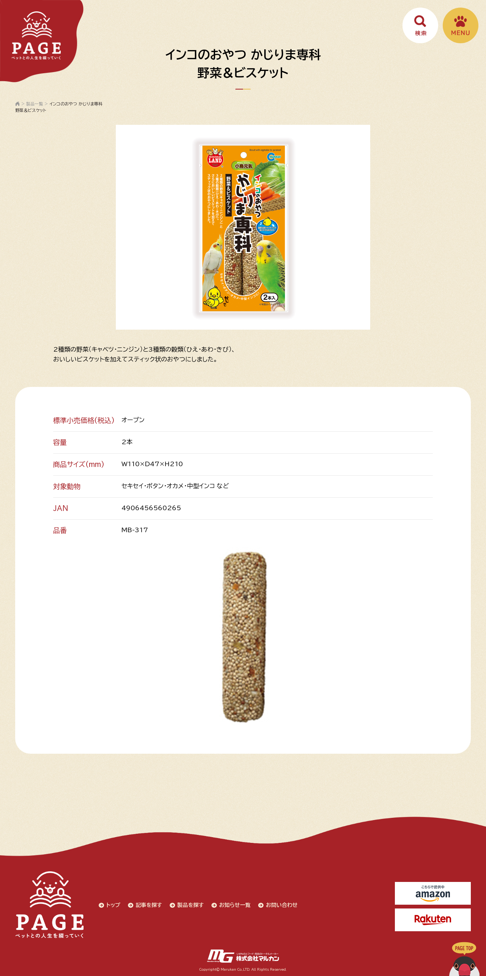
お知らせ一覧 (235, 905)
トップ (113, 905)
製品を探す (190, 905)
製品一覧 (34, 104)
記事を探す (149, 905)
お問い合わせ (282, 905)
